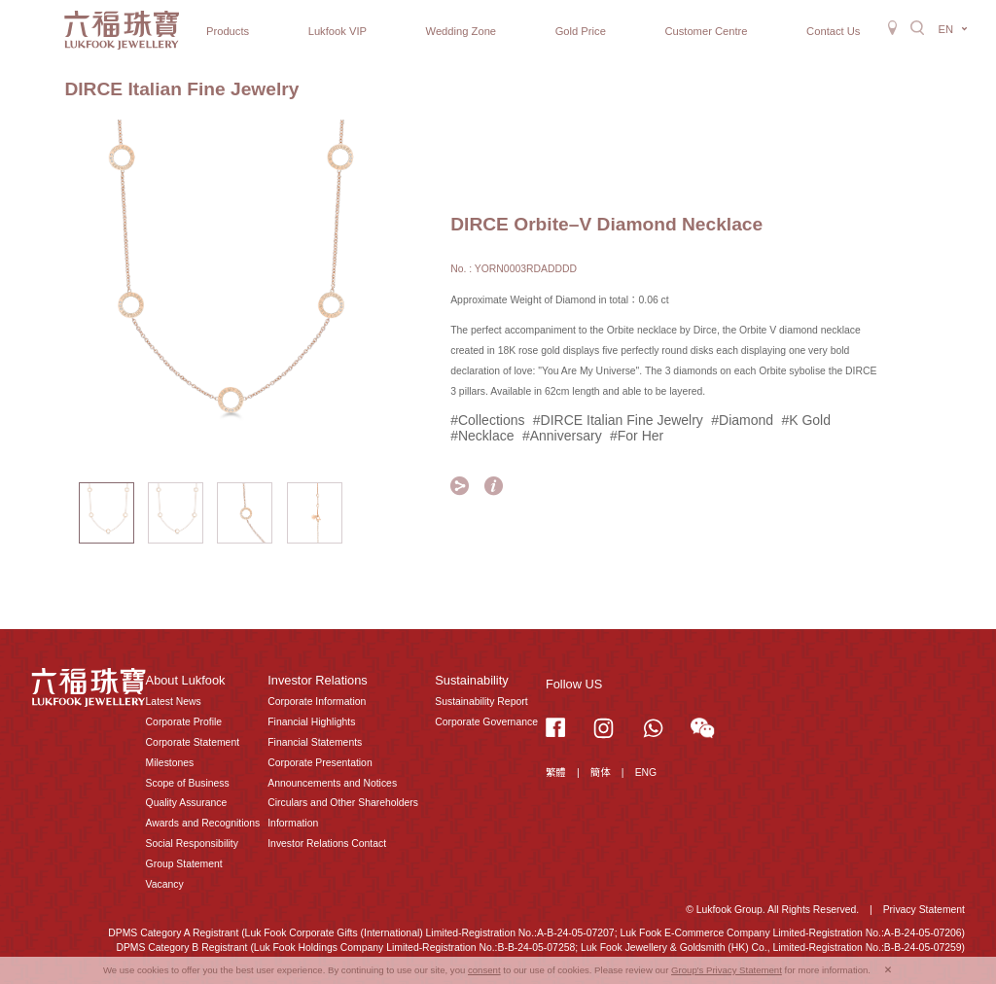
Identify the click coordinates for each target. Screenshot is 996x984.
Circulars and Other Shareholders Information (342, 812)
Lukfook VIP (337, 31)
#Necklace (482, 435)
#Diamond (742, 420)
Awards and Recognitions (203, 823)
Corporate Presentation (319, 762)
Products (227, 31)
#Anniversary (562, 435)
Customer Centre (705, 31)
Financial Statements (314, 742)
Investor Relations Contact (326, 843)
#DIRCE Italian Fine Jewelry (618, 420)
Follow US (574, 684)
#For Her (636, 435)
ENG (646, 772)
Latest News (173, 701)
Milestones (170, 762)
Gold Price (580, 31)
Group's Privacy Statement (726, 970)
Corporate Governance (486, 722)
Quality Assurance (187, 802)
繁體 (556, 772)
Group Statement (184, 864)
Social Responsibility (192, 843)
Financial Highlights (311, 722)
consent (484, 970)
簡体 (600, 772)
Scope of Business (188, 783)
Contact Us (833, 31)
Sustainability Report (481, 701)
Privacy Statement (924, 909)
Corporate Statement (192, 742)
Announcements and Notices (332, 783)
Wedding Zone (461, 31)
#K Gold (806, 420)
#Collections (487, 420)
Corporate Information (316, 701)
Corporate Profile (184, 722)
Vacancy (165, 884)
